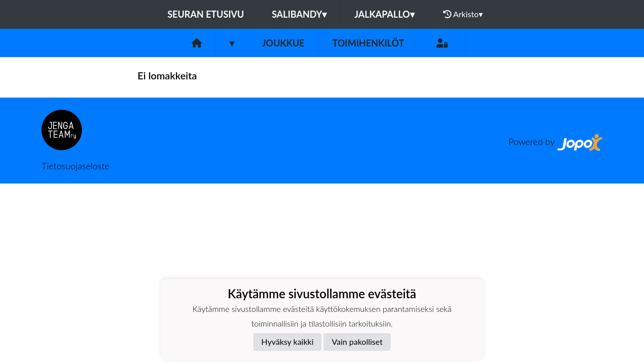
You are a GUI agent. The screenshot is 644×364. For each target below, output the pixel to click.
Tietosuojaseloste (75, 165)
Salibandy (299, 14)
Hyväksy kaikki (287, 341)
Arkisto (463, 14)
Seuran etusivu (205, 14)
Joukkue (283, 43)
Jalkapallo (384, 14)
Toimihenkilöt (368, 43)
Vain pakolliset (357, 341)
